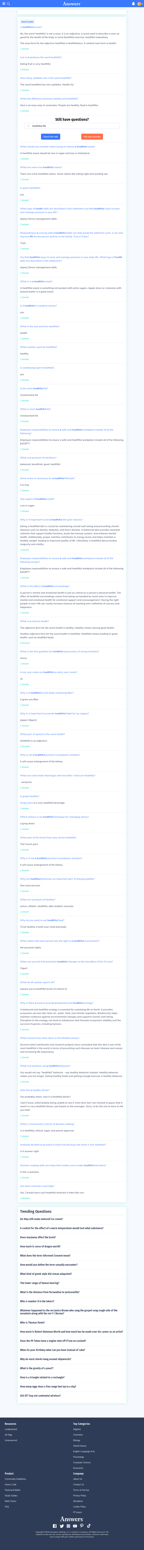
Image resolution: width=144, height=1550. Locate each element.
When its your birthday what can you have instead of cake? (52, 1350)
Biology (76, 1440)
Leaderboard (11, 1429)
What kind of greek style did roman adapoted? (46, 1274)
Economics (78, 1468)
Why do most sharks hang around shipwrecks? (45, 1359)
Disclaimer (78, 1501)
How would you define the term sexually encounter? (49, 1264)
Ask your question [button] (92, 136)
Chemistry (78, 1434)
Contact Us (78, 1484)
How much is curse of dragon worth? (40, 1246)
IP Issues (77, 1512)
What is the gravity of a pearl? (36, 1368)
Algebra (77, 1429)
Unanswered (11, 1440)
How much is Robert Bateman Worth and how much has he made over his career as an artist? (71, 1331)
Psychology (78, 1457)
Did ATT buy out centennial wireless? (40, 1395)
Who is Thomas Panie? (32, 1322)
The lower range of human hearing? (39, 1283)
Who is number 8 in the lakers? (37, 1301)
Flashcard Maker (13, 1490)
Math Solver (10, 1501)
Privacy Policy (79, 1495)
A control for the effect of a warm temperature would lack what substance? (61, 1228)
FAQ (7, 1506)
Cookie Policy (79, 1506)
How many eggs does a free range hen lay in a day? (48, 1386)
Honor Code (10, 1484)
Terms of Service (81, 1490)
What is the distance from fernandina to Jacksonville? (49, 1292)
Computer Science (82, 1462)
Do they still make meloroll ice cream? (41, 1219)
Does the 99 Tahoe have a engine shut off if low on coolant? (53, 1341)
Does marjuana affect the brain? (38, 1237)
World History (79, 1446)
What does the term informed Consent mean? (45, 1255)
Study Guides (11, 1495)
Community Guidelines (15, 1479)
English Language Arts (84, 1451)
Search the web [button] (50, 136)
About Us (77, 1479)
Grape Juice (26, 802)
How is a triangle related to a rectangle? (42, 1377)
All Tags (8, 1434)
